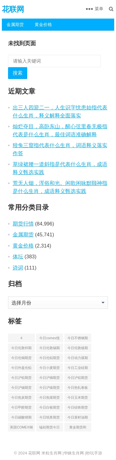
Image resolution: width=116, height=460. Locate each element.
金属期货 (15, 24)
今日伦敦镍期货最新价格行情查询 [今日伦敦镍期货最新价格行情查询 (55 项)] (77, 349)
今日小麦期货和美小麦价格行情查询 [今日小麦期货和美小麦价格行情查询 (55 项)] (49, 369)
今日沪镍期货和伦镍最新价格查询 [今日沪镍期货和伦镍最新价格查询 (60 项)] (49, 389)
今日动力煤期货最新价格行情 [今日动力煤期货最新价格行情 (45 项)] (77, 359)
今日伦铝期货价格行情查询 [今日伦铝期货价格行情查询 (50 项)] (49, 359)
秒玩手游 (94, 453)
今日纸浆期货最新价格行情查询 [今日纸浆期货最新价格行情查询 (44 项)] (49, 418)
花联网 (13, 9)
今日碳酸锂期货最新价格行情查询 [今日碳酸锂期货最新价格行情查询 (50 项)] (21, 418)
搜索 (18, 73)
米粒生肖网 (51, 453)
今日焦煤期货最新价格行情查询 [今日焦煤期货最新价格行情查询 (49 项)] (49, 399)
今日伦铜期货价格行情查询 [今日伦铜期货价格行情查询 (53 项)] (21, 359)
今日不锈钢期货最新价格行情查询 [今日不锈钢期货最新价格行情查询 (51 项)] (77, 339)
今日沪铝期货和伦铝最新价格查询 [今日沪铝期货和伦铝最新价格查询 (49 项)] (77, 379)
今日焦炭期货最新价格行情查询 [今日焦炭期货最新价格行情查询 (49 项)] (21, 399)
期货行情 (23, 223)
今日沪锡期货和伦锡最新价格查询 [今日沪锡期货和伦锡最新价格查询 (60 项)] (21, 389)
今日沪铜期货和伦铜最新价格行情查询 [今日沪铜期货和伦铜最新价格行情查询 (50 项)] (49, 379)
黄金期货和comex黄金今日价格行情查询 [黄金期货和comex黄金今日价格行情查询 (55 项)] (77, 428)
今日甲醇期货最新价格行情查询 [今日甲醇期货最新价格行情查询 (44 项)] (21, 408)
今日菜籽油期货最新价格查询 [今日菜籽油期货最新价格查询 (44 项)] (77, 418)
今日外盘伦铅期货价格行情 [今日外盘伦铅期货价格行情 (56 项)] (21, 369)
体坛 (18, 256)
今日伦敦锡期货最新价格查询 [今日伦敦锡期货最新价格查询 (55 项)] (49, 349)
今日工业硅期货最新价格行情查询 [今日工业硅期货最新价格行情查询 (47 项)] (77, 369)
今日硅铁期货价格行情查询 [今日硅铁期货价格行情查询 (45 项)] (77, 408)
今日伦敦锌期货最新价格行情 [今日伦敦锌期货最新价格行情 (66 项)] (21, 349)
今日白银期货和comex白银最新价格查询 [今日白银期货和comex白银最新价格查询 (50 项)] (49, 408)
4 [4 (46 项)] (21, 338)
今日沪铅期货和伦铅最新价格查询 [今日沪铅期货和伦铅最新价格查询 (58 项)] (21, 379)
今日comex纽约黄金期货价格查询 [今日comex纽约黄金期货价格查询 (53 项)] (49, 339)
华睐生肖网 (74, 453)
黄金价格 (43, 24)
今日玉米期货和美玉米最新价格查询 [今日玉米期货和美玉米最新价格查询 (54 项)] (77, 399)
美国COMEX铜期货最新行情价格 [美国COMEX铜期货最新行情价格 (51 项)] (21, 428)
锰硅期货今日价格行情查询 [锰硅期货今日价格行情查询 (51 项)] (49, 428)
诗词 (18, 267)
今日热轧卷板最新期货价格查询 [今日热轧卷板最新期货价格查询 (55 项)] (77, 389)
